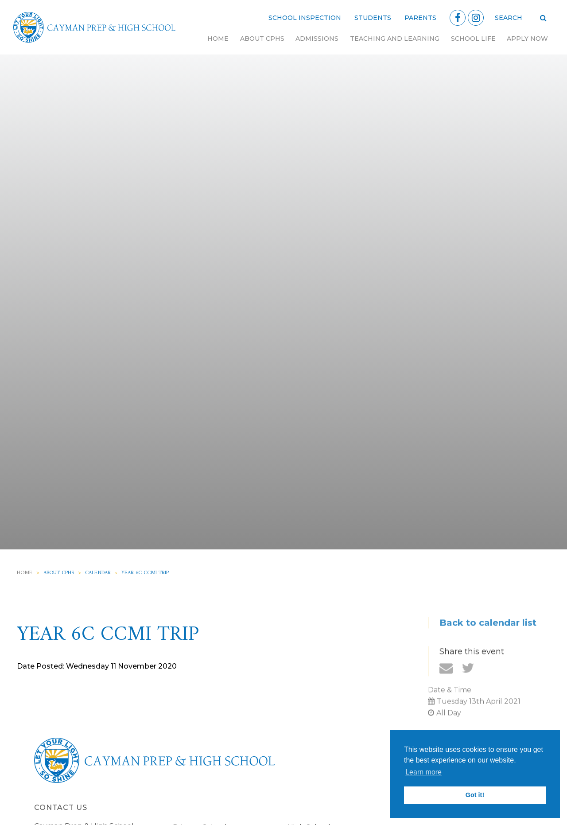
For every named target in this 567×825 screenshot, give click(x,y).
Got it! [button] (475, 794)
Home (218, 39)
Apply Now (527, 39)
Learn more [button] (423, 772)
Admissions (316, 39)
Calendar (98, 573)
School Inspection (304, 18)
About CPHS (262, 39)
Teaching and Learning (394, 39)
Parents (420, 18)
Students (372, 18)
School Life (473, 39)
